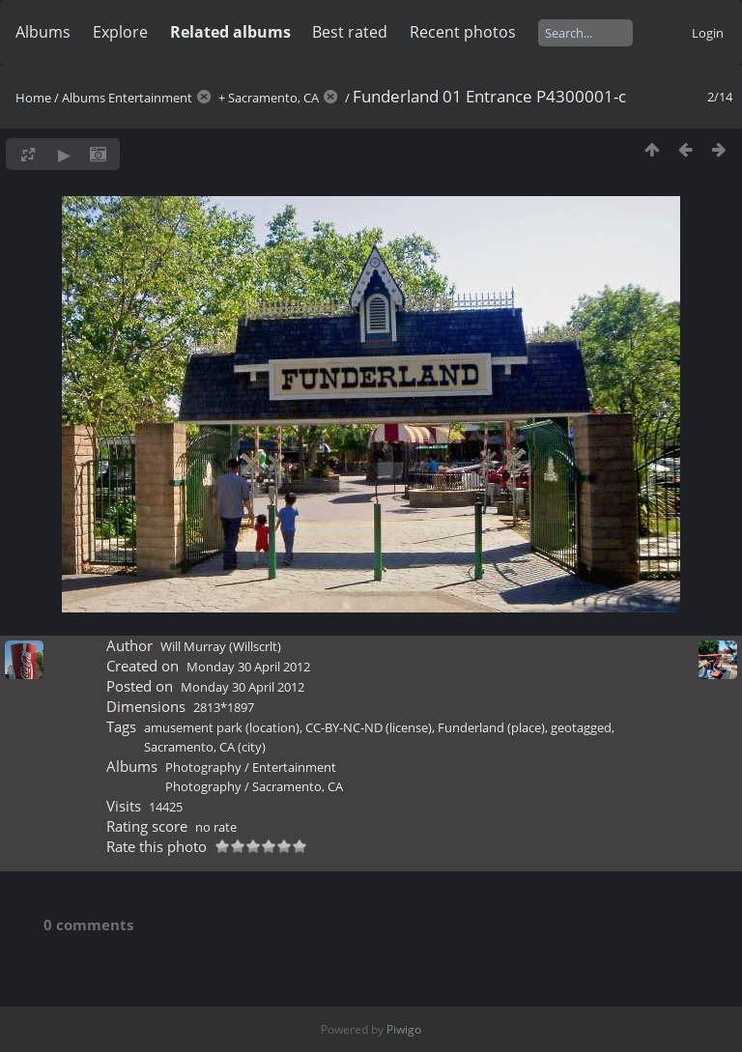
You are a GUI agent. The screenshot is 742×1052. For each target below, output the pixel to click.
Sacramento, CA (273, 97)
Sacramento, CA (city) (205, 746)
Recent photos (463, 32)
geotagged (581, 727)
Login (708, 33)
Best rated (349, 32)
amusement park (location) (222, 727)
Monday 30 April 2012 (248, 666)
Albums (43, 32)
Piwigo (403, 1029)
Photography (203, 767)
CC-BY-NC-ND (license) (368, 727)
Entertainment (150, 97)
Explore (120, 32)
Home (33, 97)
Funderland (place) (491, 727)
